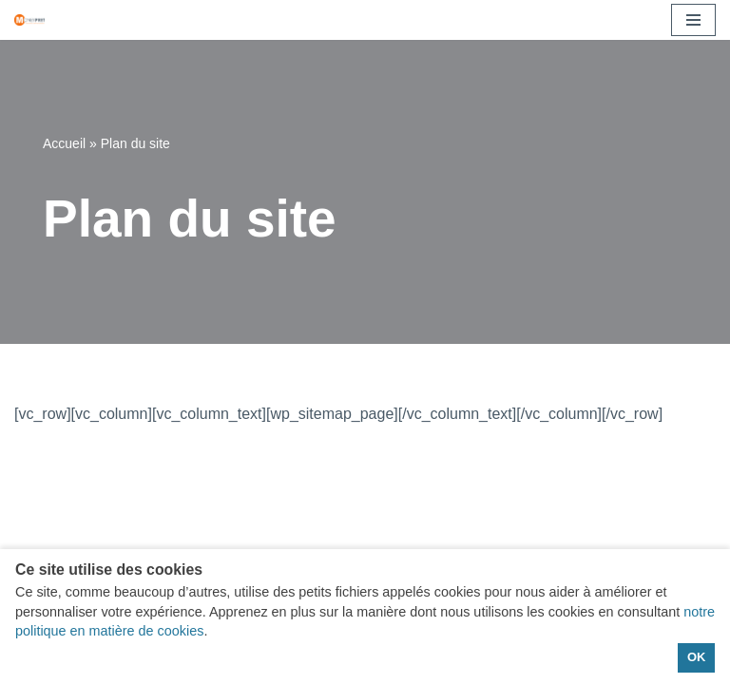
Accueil (64, 143)
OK (696, 657)
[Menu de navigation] (693, 20)
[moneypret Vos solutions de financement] (29, 19)
